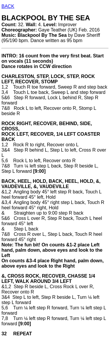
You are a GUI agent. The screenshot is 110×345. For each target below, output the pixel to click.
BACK (7, 6)
